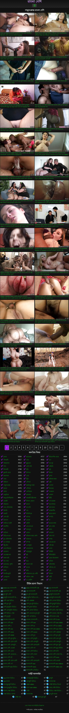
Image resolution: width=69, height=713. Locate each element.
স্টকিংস (5, 482)
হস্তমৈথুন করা (30, 485)
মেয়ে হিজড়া (7, 548)
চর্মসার (28, 517)
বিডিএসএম (7, 536)
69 (27, 555)
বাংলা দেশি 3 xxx (54, 619)
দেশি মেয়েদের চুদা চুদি (33, 613)
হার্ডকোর (28, 457)
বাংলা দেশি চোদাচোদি (32, 645)
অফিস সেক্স (29, 577)
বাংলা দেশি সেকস (31, 654)
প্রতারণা (5, 551)
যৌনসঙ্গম (52, 564)
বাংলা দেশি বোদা (8, 651)
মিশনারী (5, 469)
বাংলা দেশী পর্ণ (8, 664)
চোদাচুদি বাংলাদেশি (55, 597)
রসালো (51, 532)
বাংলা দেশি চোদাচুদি (32, 641)
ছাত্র (27, 561)
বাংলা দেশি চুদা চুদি (54, 635)
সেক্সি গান (18, 697)
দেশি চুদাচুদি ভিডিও (55, 604)
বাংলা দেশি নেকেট (9, 648)
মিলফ (51, 472)
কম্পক (28, 542)
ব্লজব (5, 457)
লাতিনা (5, 532)
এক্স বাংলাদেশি (30, 591)
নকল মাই (6, 558)
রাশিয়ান (5, 567)
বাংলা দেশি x (7, 626)
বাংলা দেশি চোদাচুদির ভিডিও (10, 645)
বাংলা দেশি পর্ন (30, 648)
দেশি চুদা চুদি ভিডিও (32, 604)
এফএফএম (29, 526)
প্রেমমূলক (6, 577)
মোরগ (28, 532)
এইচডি (51, 466)
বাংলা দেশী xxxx (54, 657)
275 (56, 447)
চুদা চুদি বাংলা (53, 694)
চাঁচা (27, 469)
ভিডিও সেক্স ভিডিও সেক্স (56, 691)
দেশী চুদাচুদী (6, 616)
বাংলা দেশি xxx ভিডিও (56, 629)
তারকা (28, 520)
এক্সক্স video (30, 684)
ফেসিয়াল (29, 491)
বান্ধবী (5, 513)
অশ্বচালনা (6, 463)
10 (45, 447)
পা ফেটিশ (29, 580)
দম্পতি (51, 517)
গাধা (27, 460)
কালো (28, 504)
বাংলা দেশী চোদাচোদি (32, 660)
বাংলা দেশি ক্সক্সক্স (8, 635)
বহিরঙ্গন (5, 504)
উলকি (5, 510)
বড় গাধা (6, 561)
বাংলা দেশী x (30, 657)
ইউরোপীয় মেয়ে (54, 457)
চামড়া (5, 488)
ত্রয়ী (50, 482)
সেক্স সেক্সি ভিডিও (54, 687)
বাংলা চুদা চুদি (42, 697)
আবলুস (28, 529)
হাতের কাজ (52, 523)
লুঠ (50, 469)
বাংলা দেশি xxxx (8, 632)
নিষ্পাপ (28, 472)
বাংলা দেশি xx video (55, 626)
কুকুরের (28, 463)
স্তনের (28, 567)
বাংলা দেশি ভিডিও (32, 651)
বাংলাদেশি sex (30, 664)
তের (27, 476)
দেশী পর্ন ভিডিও (31, 616)
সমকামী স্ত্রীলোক (31, 498)
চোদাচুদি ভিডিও (31, 681)
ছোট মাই (28, 466)
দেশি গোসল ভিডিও (55, 600)
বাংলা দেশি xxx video (33, 629)
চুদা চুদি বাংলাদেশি (31, 594)
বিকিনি (51, 551)
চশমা (50, 529)
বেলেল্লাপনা (7, 555)
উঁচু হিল (5, 545)
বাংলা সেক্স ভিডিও (9, 691)
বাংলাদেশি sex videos (56, 664)
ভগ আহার (6, 542)
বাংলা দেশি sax (8, 623)
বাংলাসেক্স (52, 681)
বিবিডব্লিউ (52, 555)
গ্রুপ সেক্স (52, 526)
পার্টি (50, 577)
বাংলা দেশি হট (7, 657)
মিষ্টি (50, 498)
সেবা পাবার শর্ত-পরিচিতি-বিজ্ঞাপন (34, 705)
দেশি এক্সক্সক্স (30, 600)
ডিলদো (5, 520)
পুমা (50, 570)
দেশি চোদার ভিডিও (32, 610)
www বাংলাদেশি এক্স (32, 588)
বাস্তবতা (28, 539)
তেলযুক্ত (29, 545)
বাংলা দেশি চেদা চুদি (55, 638)
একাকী (5, 501)
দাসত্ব (50, 539)
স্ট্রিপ (27, 479)
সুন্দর (50, 476)
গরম (4, 479)
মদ (27, 558)
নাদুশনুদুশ (29, 551)
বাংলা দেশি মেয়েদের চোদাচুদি (10, 654)
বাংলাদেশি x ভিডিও (32, 670)
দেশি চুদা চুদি (7, 604)
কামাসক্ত (6, 476)
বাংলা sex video (31, 687)
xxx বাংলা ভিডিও (9, 678)
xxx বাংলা (6, 681)
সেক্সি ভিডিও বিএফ (55, 684)
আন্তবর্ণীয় (52, 510)
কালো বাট (29, 564)
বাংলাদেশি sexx (31, 667)
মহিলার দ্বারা (53, 479)
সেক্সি (27, 691)
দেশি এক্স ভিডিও (8, 600)
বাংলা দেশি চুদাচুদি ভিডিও (33, 638)
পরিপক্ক (51, 545)
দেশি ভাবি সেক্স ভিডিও (56, 610)
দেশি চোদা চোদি (54, 607)
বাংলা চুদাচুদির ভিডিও (10, 687)
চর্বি (50, 580)
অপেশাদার (52, 504)
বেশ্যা (5, 491)
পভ (27, 510)
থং (4, 529)
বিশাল (51, 573)
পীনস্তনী (5, 460)
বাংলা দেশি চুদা (30, 635)
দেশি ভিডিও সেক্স (8, 613)
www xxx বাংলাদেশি (9, 588)
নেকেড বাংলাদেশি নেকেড (33, 619)
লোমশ (51, 495)
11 (50, 447)
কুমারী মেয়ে (7, 472)
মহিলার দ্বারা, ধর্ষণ (31, 536)
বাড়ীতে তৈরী (7, 523)
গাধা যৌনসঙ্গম (7, 507)
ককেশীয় (5, 526)
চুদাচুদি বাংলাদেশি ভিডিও (10, 597)
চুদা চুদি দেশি (7, 594)
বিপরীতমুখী (7, 573)
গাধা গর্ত (51, 536)
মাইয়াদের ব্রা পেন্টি (32, 573)
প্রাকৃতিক (6, 495)
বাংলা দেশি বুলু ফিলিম (56, 648)
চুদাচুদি (51, 678)
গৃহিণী (28, 523)
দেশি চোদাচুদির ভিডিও (10, 610)
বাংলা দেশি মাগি (54, 651)
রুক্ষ (27, 570)
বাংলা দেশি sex (31, 623)
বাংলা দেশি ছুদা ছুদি (55, 645)
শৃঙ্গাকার (28, 495)
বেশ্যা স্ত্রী (6, 517)
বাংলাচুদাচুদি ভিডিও (32, 678)
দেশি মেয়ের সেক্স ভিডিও (56, 613)
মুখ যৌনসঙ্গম (7, 539)
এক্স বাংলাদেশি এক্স (55, 591)
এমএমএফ (52, 542)
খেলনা (51, 485)
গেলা (50, 548)
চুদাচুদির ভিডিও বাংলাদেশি (33, 597)
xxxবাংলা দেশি (7, 591)
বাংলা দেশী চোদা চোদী (10, 660)
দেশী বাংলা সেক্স (54, 616)
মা (49, 520)
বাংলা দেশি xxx (8, 629)
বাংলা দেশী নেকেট (54, 660)
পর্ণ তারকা (52, 501)
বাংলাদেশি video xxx (55, 667)
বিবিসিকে (29, 513)
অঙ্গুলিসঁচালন (8, 498)
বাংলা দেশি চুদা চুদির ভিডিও (10, 638)
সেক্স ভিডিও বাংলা (9, 694)
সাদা (4, 466)
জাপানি (28, 507)
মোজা (5, 580)
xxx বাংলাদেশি (53, 588)
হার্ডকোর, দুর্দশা (8, 564)
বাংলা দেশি (34, 1)
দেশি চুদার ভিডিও (31, 607)
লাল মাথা (52, 507)
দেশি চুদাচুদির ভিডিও (9, 607)
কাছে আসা (52, 513)
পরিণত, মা (52, 567)
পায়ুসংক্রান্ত (6, 485)
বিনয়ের (51, 488)
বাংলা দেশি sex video (56, 623)
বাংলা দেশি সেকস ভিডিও (56, 654)
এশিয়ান (28, 488)
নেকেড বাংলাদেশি (9, 619)
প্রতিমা (51, 561)
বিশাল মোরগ (30, 501)
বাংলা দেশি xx (30, 626)
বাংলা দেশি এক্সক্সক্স (55, 632)
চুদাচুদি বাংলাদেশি (54, 594)
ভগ (50, 460)
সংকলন (51, 491)
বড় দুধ (51, 463)
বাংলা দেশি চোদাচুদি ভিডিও (56, 641)
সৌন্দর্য (28, 482)
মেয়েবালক (29, 548)
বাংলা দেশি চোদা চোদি (10, 641)
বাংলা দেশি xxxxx (31, 632)
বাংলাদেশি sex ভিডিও (10, 667)
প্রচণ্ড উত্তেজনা (53, 558)
